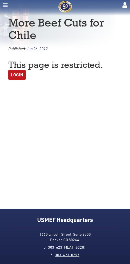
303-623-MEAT (60, 247)
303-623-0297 (67, 255)
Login (17, 74)
